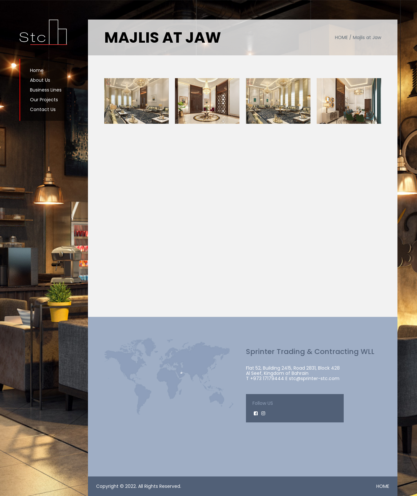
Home (37, 70)
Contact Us (43, 109)
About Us (40, 80)
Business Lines (46, 90)
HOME (382, 486)
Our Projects (44, 99)
